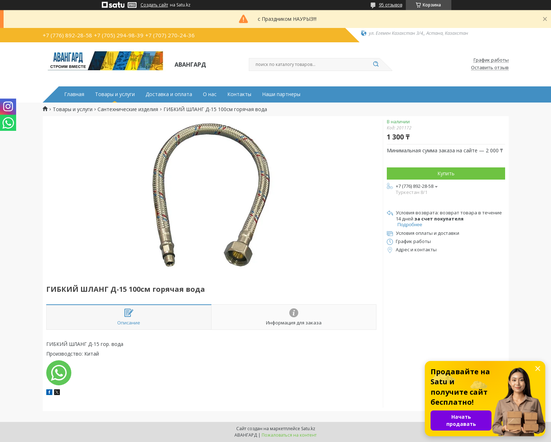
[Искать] (376, 64)
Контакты (239, 94)
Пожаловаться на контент (289, 435)
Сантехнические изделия (128, 109)
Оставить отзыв (490, 67)
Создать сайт (154, 5)
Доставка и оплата (169, 94)
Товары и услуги (115, 94)
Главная (74, 94)
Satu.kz (308, 429)
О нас (210, 94)
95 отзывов (390, 5)
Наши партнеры (281, 94)
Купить (446, 173)
